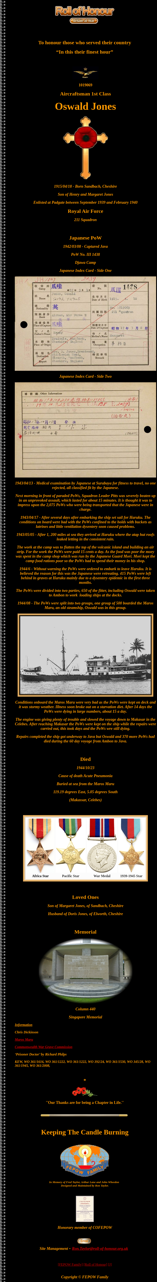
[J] (110, 1264)
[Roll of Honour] (95, 1264)
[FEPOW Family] (70, 1264)
